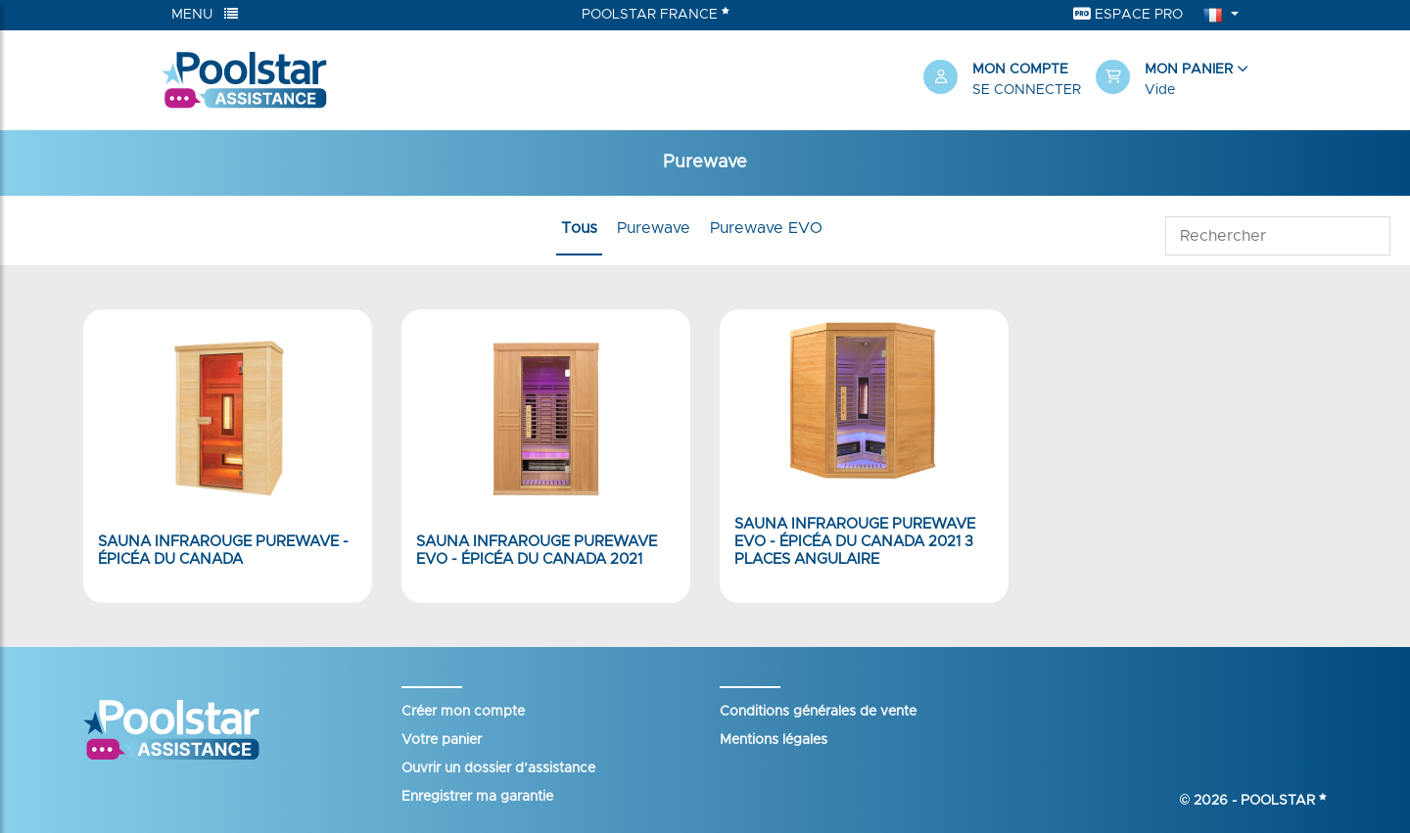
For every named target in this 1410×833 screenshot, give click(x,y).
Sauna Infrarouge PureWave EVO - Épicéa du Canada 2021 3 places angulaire (854, 542)
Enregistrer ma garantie (477, 797)
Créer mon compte (463, 711)
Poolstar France (655, 14)
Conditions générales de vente (818, 711)
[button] (1172, 80)
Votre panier (441, 740)
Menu (204, 14)
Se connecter (1026, 90)
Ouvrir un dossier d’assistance (498, 768)
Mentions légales (773, 740)
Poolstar (1284, 801)
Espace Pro (1128, 14)
